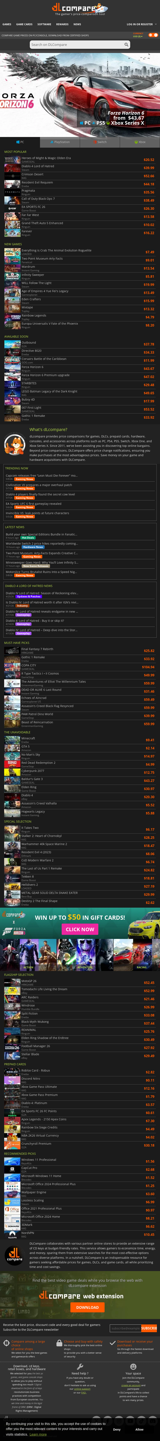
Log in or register (140, 24)
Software (44, 24)
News (77, 24)
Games (6, 24)
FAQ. (83, 1392)
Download (87, 1307)
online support (82, 1388)
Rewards (62, 24)
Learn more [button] (38, 1434)
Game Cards (24, 24)
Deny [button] (116, 1429)
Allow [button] (139, 1429)
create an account (131, 1385)
